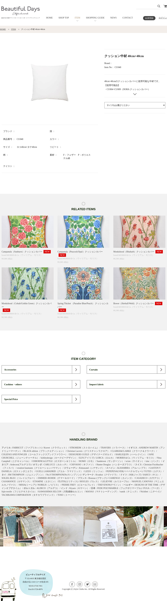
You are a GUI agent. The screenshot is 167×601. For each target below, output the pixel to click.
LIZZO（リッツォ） (94, 471)
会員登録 (149, 18)
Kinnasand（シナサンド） (92, 468)
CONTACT (127, 18)
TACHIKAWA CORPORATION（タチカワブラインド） (29, 495)
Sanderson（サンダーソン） (110, 461)
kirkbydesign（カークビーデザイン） (59, 458)
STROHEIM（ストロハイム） (84, 447)
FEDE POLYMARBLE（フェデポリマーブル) (119, 488)
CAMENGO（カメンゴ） (121, 478)
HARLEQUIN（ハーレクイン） (131, 454)
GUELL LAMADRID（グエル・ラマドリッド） (59, 471)
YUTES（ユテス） (153, 471)
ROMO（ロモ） (87, 461)
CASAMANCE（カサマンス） (16, 481)
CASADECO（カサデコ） (148, 478)
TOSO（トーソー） (67, 495)
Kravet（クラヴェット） (56, 447)
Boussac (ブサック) (97, 478)
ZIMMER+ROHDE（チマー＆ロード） (57, 478)
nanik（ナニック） (129, 491)
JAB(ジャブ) (135, 475)
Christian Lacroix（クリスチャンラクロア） (88, 451)
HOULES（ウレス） (90, 481)
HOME (49, 18)
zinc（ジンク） (153, 461)
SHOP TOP (63, 18)
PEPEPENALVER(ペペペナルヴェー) (124, 471)
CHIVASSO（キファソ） (82, 464)
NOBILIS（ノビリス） (49, 485)
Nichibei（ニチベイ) (150, 491)
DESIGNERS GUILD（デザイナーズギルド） (91, 454)
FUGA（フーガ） (152, 488)
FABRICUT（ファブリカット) (27, 447)
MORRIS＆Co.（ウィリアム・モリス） (136, 458)
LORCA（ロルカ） (105, 458)
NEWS (113, 18)
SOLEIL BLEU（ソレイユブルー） (19, 478)
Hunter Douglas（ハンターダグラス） (115, 464)
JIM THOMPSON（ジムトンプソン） (26, 475)
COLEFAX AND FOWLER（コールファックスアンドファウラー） (34, 454)
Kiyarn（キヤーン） (79, 488)
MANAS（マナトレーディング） (102, 491)
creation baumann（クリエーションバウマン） (39, 468)
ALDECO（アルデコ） (48, 488)
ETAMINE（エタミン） (45, 481)
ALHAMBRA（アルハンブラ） (132, 468)
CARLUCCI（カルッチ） (56, 464)
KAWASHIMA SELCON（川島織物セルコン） (61, 491)
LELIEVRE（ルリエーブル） (116, 481)
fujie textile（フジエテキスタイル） (19, 491)
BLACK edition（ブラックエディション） (44, 451)
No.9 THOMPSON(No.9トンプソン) (63, 475)
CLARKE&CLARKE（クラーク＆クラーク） (133, 451)
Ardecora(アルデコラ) (20, 464)
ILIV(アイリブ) (86, 458)
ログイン (163, 18)
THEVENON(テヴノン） (110, 485)
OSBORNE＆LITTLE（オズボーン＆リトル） (54, 461)
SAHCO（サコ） (151, 475)
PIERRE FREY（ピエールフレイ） (79, 485)
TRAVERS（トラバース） (114, 447)
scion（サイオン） (135, 461)
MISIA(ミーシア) (27, 485)
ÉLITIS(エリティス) (68, 481)
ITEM (77, 18)
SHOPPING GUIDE (95, 18)
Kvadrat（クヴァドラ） (107, 475)
